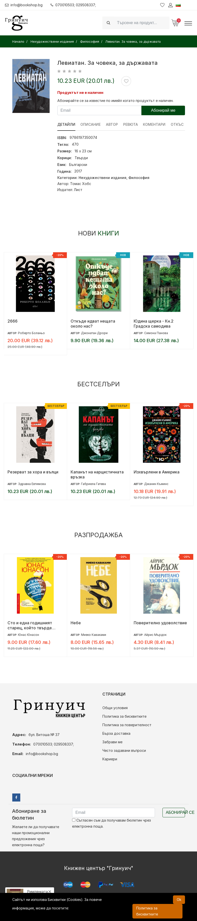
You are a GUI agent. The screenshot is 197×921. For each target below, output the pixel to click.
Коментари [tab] (154, 124)
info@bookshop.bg (24, 5)
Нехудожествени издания (102, 177)
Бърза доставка (116, 733)
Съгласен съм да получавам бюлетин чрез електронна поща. (111, 823)
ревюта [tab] (130, 124)
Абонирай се (175, 812)
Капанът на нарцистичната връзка (97, 474)
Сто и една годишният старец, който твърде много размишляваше (30, 625)
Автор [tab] (112, 124)
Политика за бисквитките (124, 716)
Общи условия (115, 708)
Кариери (109, 759)
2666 (13, 321)
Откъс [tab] (177, 124)
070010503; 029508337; (73, 5)
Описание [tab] (91, 124)
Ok (179, 899)
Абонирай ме (163, 110)
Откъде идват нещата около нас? (93, 324)
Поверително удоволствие (160, 622)
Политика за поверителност (126, 725)
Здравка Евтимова (32, 484)
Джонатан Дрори (94, 333)
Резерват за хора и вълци (33, 471)
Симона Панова (156, 333)
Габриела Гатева (93, 484)
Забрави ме (112, 742)
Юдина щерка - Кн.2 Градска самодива (153, 324)
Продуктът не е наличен (80, 92)
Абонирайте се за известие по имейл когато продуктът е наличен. (115, 100)
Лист (78, 190)
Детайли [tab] (66, 124)
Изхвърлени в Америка (156, 471)
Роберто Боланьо (31, 333)
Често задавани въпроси (124, 750)
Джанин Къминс (156, 484)
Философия (138, 177)
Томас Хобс (80, 183)
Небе (76, 622)
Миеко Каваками (93, 635)
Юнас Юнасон (28, 635)
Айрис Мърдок (155, 635)
